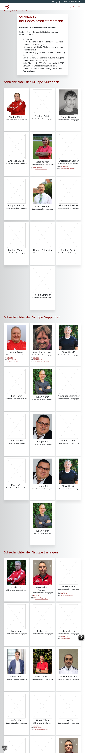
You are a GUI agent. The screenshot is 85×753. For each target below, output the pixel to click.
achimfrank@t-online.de (15, 361)
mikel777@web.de (65, 638)
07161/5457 (10, 358)
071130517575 (37, 595)
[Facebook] (60, 1)
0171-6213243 (64, 637)
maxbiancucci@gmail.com (41, 599)
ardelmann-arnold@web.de (42, 361)
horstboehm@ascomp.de (67, 595)
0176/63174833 (38, 359)
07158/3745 (62, 592)
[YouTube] (53, 1)
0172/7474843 (12, 359)
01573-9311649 (64, 166)
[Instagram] (56, 1)
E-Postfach (73, 2)
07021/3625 (36, 358)
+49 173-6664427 (37, 167)
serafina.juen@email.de (41, 169)
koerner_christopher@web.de (68, 168)
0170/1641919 (64, 593)
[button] (75, 6)
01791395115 (37, 597)
